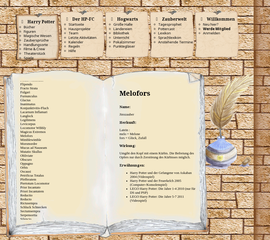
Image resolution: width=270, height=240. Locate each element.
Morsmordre (28, 144)
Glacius (25, 100)
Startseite (76, 24)
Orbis (24, 167)
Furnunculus (28, 96)
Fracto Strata (29, 88)
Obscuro (26, 159)
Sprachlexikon (169, 37)
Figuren (30, 31)
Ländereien (122, 28)
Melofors (26, 136)
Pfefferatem (28, 179)
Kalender (76, 42)
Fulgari (25, 92)
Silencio (25, 219)
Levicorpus (28, 124)
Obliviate (26, 156)
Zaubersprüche (36, 40)
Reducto (26, 199)
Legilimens (28, 120)
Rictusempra (28, 203)
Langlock (26, 116)
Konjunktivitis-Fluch (34, 108)
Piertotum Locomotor (35, 183)
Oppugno (26, 163)
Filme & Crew (34, 49)
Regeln (74, 46)
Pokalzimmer (124, 42)
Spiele (29, 58)
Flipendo (26, 84)
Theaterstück (34, 53)
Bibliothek (121, 33)
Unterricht (121, 37)
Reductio (26, 195)
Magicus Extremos (33, 132)
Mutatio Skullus (31, 152)
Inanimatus (27, 104)
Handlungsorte (36, 44)
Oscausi (25, 171)
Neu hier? (211, 24)
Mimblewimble (30, 140)
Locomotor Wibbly (33, 128)
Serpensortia (28, 215)
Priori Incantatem (32, 191)
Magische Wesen (37, 35)
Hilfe (72, 50)
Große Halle (123, 24)
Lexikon (164, 33)
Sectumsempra (30, 211)
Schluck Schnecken (33, 207)
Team (73, 33)
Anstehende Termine (175, 42)
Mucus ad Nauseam (33, 148)
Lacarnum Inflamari (33, 112)
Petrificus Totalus (32, 175)
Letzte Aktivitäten (83, 37)
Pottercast (166, 28)
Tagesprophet (169, 24)
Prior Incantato (30, 187)
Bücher (29, 27)
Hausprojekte (79, 28)
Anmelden (211, 33)
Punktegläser (124, 46)
